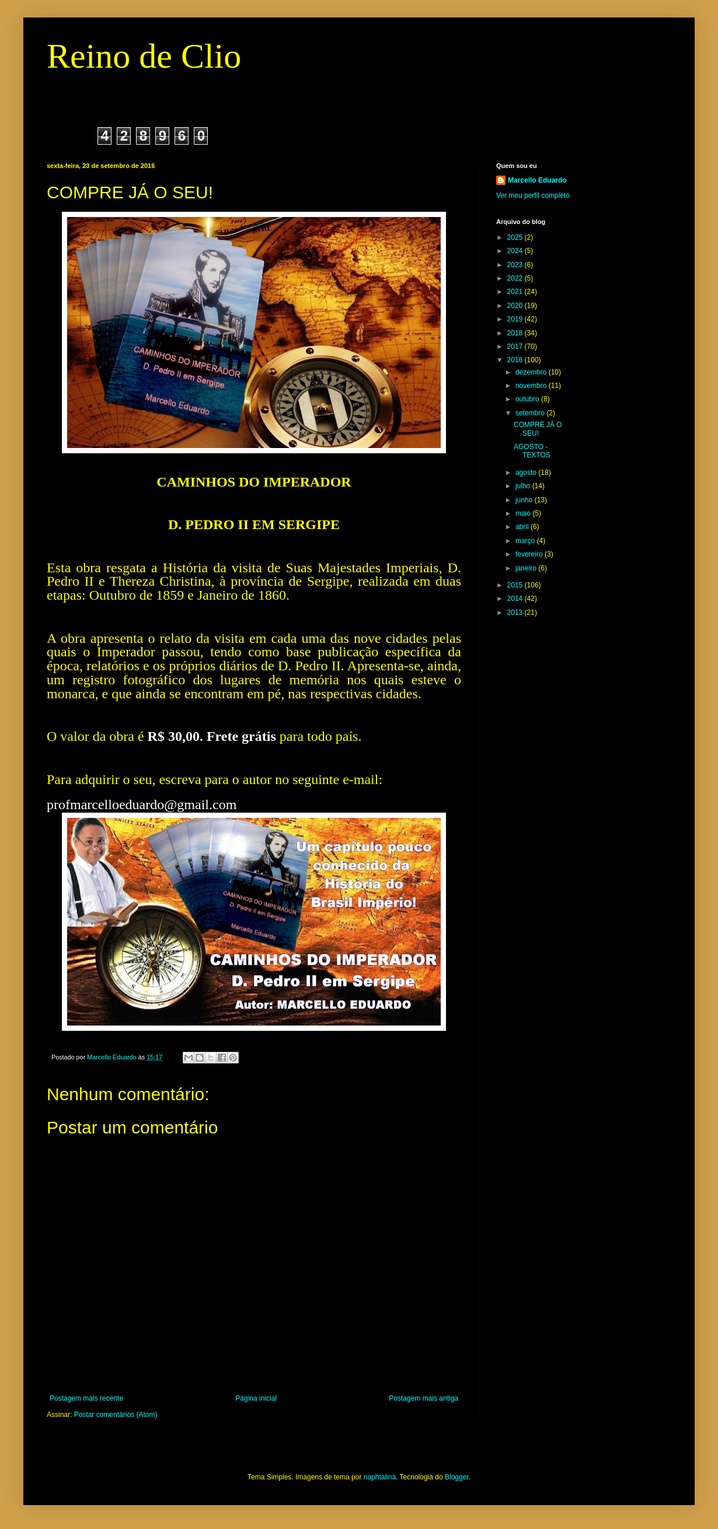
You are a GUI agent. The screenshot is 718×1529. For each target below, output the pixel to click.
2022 (516, 278)
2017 (516, 346)
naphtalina (380, 1477)
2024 (516, 251)
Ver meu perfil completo (533, 195)
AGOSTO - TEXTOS (532, 451)
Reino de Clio (144, 56)
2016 (516, 360)
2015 (516, 585)
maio (523, 513)
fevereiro (530, 554)
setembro (530, 413)
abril (523, 527)
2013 (516, 612)
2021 (516, 292)
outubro (528, 399)
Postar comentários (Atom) (116, 1415)
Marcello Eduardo (537, 180)
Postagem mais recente (86, 1398)
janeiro (526, 568)
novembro (532, 386)
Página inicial (256, 1398)
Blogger (457, 1477)
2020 (516, 306)
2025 (516, 237)
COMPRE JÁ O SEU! (538, 429)
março (526, 541)
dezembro (532, 372)
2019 (516, 319)
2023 (516, 265)
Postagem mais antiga (423, 1398)
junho (525, 500)
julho (523, 486)
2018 (516, 333)
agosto (526, 472)
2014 (516, 598)
